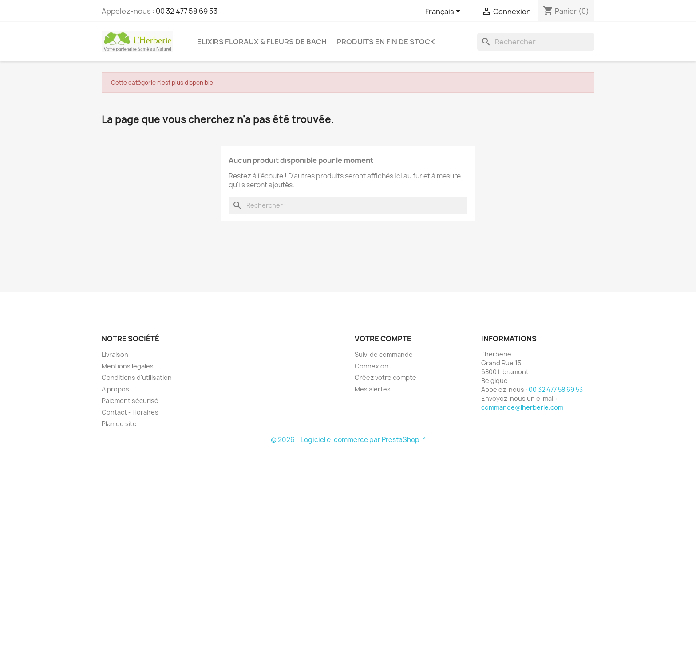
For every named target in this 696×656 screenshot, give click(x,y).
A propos (115, 389)
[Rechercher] (535, 42)
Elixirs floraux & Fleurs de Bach (262, 42)
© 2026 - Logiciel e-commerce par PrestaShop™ (348, 439)
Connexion (371, 366)
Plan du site (119, 423)
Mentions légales (128, 366)
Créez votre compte (385, 377)
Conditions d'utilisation (137, 377)
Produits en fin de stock (386, 42)
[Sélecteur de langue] (444, 12)
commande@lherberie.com (522, 407)
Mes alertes (373, 389)
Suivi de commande (384, 354)
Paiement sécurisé (130, 400)
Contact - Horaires (130, 412)
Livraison (115, 354)
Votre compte (383, 339)
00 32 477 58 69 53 (187, 11)
